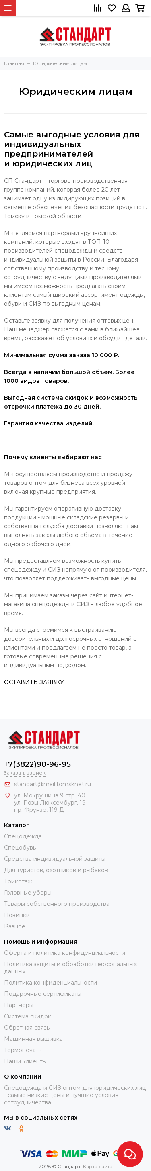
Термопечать (22, 1050)
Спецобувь (20, 847)
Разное (14, 926)
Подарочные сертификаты (42, 993)
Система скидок (27, 1016)
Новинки (17, 915)
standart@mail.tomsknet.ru (52, 784)
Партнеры (18, 1005)
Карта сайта (97, 1166)
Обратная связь (27, 1027)
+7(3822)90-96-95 (37, 764)
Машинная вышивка (33, 1038)
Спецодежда (23, 836)
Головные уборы (28, 892)
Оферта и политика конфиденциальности (64, 952)
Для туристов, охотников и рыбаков (56, 870)
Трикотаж (18, 881)
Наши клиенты (25, 1061)
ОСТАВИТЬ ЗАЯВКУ (34, 682)
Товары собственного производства (57, 903)
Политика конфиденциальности (50, 982)
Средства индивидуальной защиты (54, 858)
